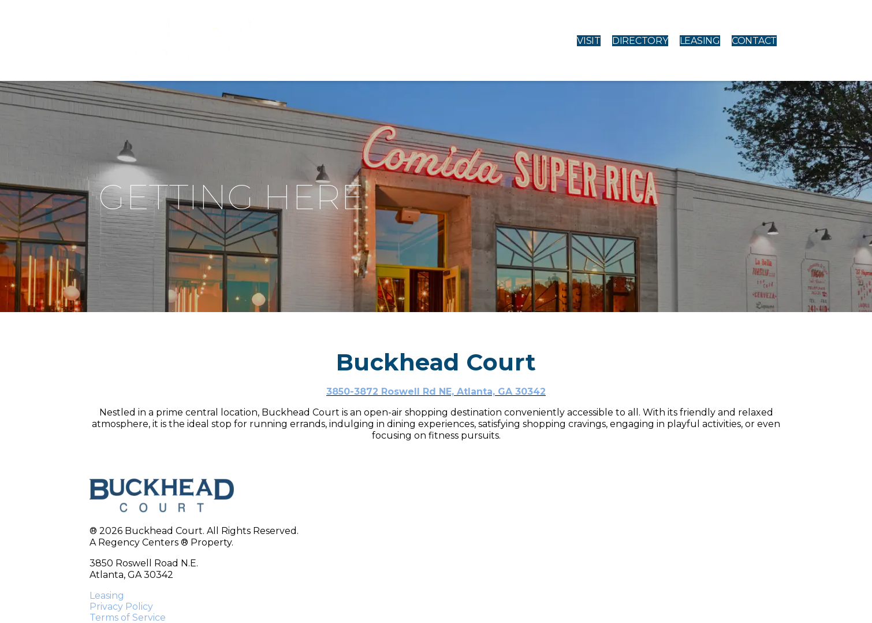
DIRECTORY (640, 40)
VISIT (589, 40)
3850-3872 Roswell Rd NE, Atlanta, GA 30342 (436, 391)
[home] (185, 40)
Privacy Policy (121, 606)
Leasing (107, 595)
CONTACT (754, 40)
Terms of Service (128, 617)
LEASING (700, 40)
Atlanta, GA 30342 (131, 574)
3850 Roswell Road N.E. (144, 563)
